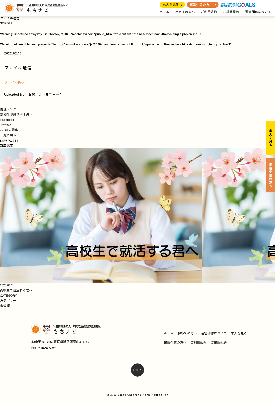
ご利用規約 (209, 11)
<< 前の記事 (9, 129)
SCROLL (6, 23)
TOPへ (138, 369)
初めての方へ (185, 11)
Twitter (5, 124)
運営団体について (258, 11)
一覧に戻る (8, 135)
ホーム (164, 11)
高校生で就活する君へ (16, 114)
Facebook (7, 119)
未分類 (5, 305)
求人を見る (171, 4)
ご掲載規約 (231, 11)
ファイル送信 (14, 82)
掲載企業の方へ (201, 4)
